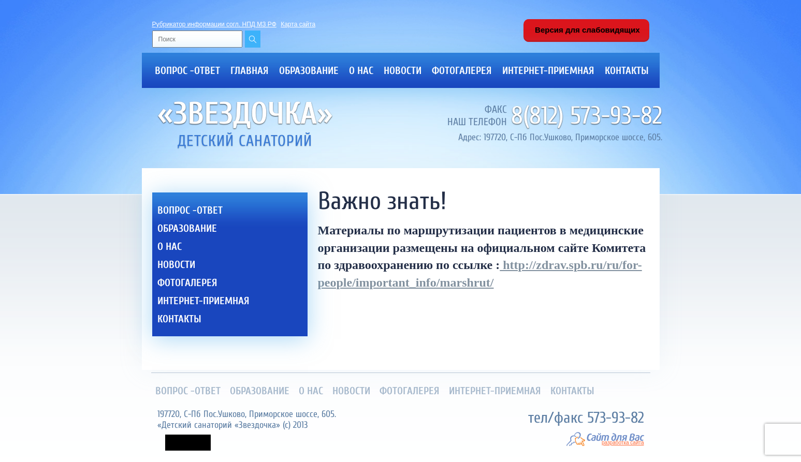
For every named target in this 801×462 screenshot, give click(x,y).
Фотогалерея (462, 71)
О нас (361, 71)
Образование (309, 71)
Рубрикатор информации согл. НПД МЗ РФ (214, 24)
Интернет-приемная (548, 71)
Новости (402, 71)
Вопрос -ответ (187, 71)
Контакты (627, 71)
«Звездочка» (245, 114)
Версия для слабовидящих (586, 29)
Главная (249, 71)
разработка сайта (623, 442)
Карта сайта (298, 24)
